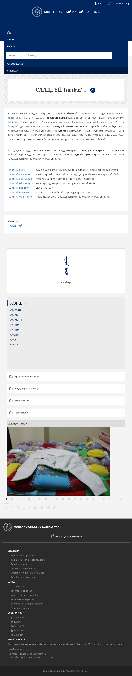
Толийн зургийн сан (21, 564)
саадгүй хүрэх (17, 169)
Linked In (17, 634)
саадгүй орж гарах (20, 196)
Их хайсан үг (18, 586)
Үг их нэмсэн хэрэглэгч (23, 599)
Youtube (17, 630)
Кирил (14, 55)
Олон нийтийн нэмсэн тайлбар (28, 572)
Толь (11, 46)
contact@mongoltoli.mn (68, 536)
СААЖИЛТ (15, 329)
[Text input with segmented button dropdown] (66, 55)
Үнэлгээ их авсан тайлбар (25, 595)
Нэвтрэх (100, 3)
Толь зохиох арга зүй (22, 555)
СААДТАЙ (15, 315)
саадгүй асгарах (19, 192)
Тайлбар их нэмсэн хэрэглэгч (27, 603)
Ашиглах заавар (119, 3)
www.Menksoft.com (18, 649)
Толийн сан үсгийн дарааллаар (28, 559)
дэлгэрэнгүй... (15, 117)
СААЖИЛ (14, 324)
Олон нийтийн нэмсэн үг (24, 568)
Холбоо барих (15, 63)
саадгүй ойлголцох (21, 183)
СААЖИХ (14, 334)
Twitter (16, 621)
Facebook (17, 617)
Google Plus (18, 626)
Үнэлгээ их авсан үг (21, 590)
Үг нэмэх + (12, 70)
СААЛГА (14, 344)
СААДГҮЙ (15, 226)
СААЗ (13, 339)
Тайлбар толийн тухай (23, 577)
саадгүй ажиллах (19, 174)
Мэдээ (10, 39)
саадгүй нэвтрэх (19, 187)
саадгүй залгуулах (20, 178)
